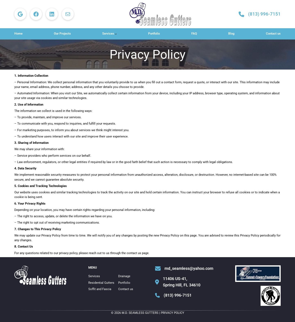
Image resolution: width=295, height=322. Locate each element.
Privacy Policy (172, 313)
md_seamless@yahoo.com (189, 268)
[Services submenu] (116, 34)
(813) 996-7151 (264, 14)
